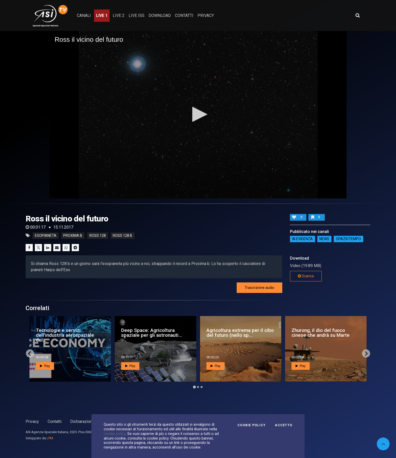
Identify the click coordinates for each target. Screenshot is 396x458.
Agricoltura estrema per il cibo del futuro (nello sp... (240, 332)
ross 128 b (122, 235)
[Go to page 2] (198, 387)
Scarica (306, 276)
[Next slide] (366, 353)
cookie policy (115, 434)
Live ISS (136, 15)
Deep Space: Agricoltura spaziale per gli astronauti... (151, 332)
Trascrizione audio (259, 288)
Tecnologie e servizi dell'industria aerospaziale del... (65, 335)
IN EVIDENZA (302, 239)
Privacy (32, 421)
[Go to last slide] (30, 353)
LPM (50, 438)
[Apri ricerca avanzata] (357, 15)
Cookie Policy (251, 425)
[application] (198, 114)
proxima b (72, 235)
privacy (205, 15)
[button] (198, 114)
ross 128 (97, 235)
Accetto (283, 425)
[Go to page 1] (194, 387)
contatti (184, 15)
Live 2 (118, 15)
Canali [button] (84, 15)
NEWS (324, 239)
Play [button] (45, 366)
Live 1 (102, 15)
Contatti (54, 421)
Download (160, 15)
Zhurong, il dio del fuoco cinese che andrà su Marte (320, 332)
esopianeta (45, 235)
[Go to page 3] (202, 387)
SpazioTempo (348, 239)
